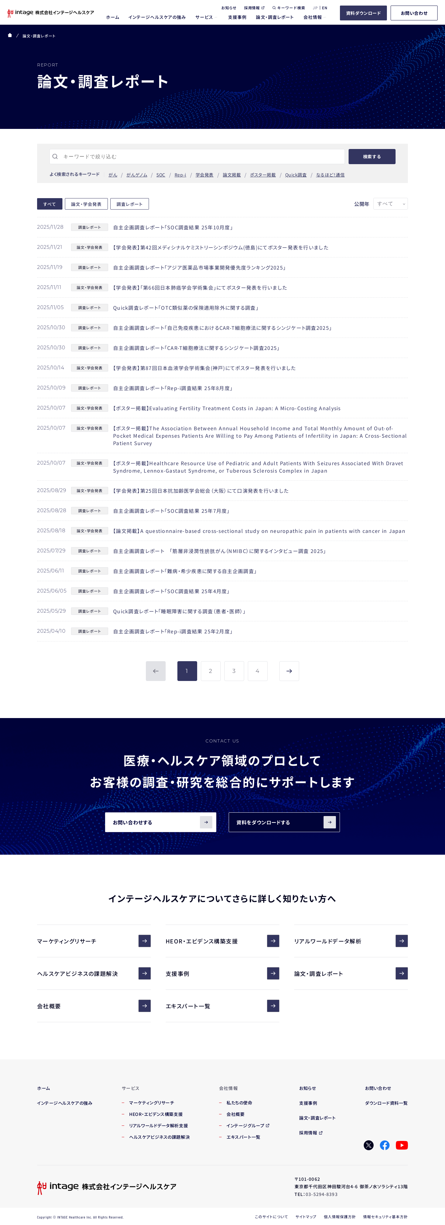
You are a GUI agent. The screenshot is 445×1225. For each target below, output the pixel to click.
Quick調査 (296, 175)
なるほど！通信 (330, 175)
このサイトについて (271, 1216)
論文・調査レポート (351, 973)
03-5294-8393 (321, 1194)
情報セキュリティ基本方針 (385, 1216)
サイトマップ (305, 1216)
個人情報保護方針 (340, 1216)
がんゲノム (136, 175)
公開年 (362, 203)
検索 (372, 156)
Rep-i (180, 175)
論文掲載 (232, 175)
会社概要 (94, 1006)
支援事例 (222, 973)
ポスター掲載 (263, 175)
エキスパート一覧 (222, 1006)
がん (112, 175)
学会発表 (205, 175)
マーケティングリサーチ (94, 941)
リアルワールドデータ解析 (351, 941)
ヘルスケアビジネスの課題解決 (94, 973)
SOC (160, 175)
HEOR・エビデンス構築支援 (222, 941)
